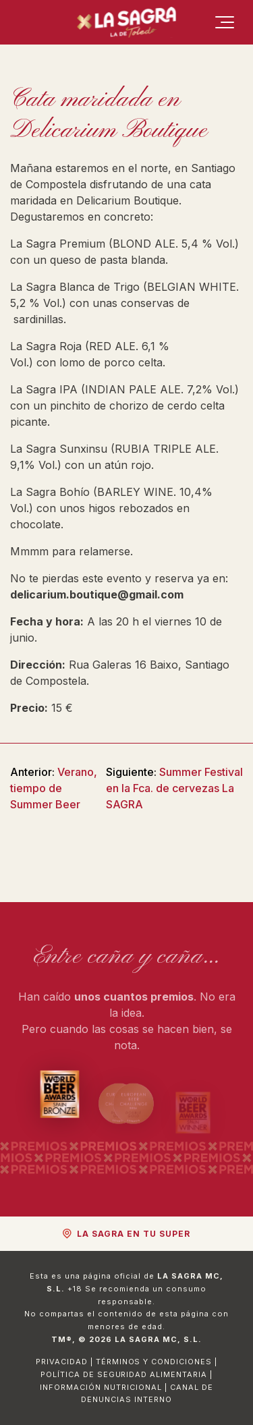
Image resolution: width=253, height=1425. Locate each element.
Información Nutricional (101, 1387)
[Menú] (225, 22)
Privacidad (62, 1361)
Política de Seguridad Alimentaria (124, 1374)
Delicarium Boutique (127, 200)
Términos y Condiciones (154, 1361)
